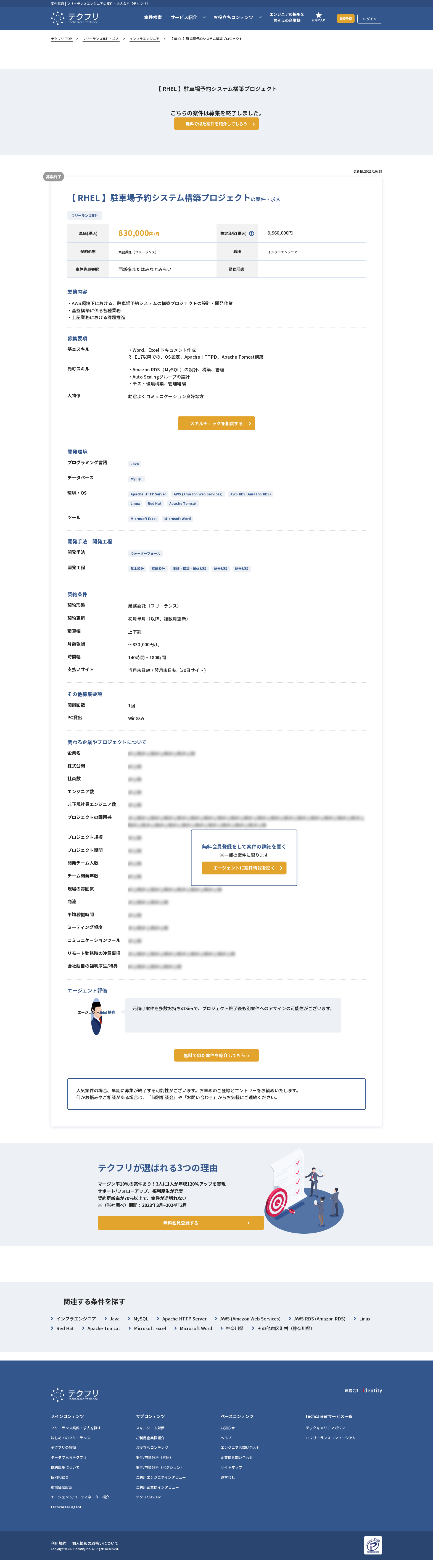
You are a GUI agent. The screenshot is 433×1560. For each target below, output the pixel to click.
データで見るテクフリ (69, 1457)
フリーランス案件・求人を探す (76, 1427)
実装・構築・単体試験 (188, 575)
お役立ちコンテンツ (152, 1447)
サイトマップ (231, 1467)
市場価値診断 (61, 1487)
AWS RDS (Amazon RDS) (249, 500)
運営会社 (228, 1477)
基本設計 (137, 575)
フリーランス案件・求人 (101, 38)
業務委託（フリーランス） (144, 259)
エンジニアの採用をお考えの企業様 (280, 17)
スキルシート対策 (150, 1427)
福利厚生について (65, 1467)
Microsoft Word (177, 525)
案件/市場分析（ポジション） (160, 1467)
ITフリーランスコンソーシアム (331, 1437)
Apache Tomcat (182, 510)
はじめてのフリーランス (70, 1437)
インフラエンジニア (144, 38)
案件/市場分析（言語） (154, 1457)
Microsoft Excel (144, 525)
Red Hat (154, 510)
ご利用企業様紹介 (150, 1437)
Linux (135, 510)
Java (135, 470)
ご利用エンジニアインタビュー (161, 1477)
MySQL (136, 485)
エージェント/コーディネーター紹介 (80, 1497)
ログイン (369, 18)
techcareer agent (66, 1507)
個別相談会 (60, 1477)
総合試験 (239, 575)
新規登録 (342, 18)
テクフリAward (149, 1497)
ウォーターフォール (145, 560)
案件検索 (146, 17)
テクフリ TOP (61, 38)
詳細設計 (157, 575)
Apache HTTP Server (148, 500)
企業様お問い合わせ (237, 1457)
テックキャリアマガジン (325, 1427)
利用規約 (58, 1543)
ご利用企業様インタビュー (157, 1487)
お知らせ (228, 1427)
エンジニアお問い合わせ (240, 1447)
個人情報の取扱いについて (95, 1543)
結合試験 (219, 575)
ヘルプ (226, 1437)
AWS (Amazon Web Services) (197, 500)
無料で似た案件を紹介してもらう (217, 1073)
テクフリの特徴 (63, 1447)
